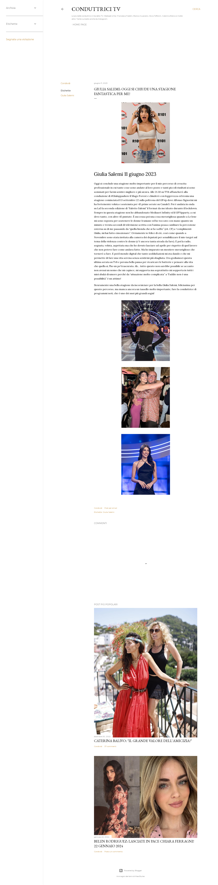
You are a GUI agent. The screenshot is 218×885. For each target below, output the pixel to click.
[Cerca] (196, 9)
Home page (80, 24)
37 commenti (110, 746)
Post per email (110, 508)
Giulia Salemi (67, 95)
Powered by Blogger (130, 870)
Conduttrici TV (96, 9)
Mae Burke (140, 876)
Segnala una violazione (20, 39)
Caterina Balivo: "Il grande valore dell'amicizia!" (143, 740)
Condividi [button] (65, 83)
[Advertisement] (130, 53)
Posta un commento (113, 851)
